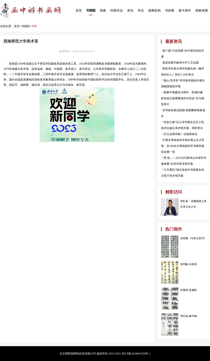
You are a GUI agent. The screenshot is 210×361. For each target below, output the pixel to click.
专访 (141, 10)
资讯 (130, 10)
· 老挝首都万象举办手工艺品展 (180, 62)
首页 (79, 10)
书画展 (169, 10)
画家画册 (201, 10)
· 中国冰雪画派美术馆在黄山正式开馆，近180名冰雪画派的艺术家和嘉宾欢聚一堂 (182, 145)
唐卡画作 (184, 10)
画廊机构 (154, 10)
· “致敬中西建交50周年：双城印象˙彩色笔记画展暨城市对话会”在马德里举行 (182, 98)
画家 (103, 10)
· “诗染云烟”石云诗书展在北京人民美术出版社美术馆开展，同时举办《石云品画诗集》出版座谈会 (182, 128)
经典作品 (116, 10)
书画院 (91, 10)
